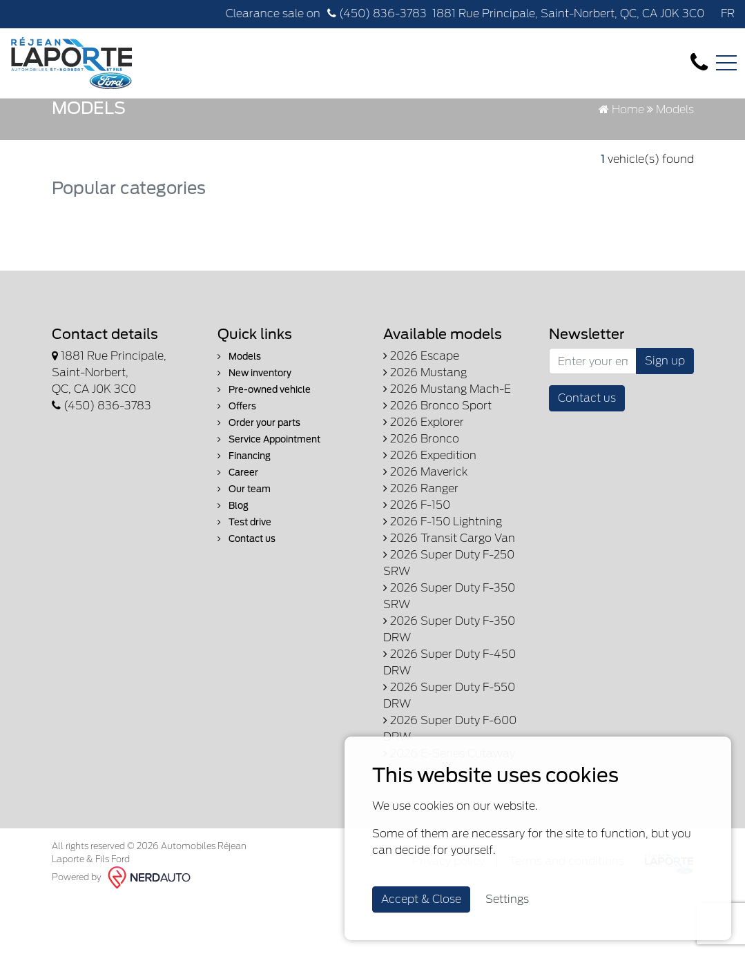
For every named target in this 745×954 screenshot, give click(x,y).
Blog (233, 561)
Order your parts (258, 478)
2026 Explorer (423, 477)
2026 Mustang (425, 427)
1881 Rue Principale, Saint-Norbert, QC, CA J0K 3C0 (568, 13)
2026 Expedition (429, 510)
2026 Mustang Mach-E (447, 444)
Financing (244, 511)
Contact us (246, 594)
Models (239, 412)
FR (728, 13)
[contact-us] (699, 62)
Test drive (244, 577)
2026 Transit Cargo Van (449, 593)
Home (621, 164)
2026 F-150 (416, 560)
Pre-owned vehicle (264, 445)
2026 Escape (421, 411)
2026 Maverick (425, 527)
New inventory (254, 428)
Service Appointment (268, 494)
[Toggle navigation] (726, 63)
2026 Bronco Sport (437, 460)
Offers (236, 461)
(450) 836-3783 (377, 13)
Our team (244, 544)
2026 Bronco (421, 493)
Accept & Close (421, 899)
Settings (507, 899)
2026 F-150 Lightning (442, 576)
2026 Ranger (420, 543)
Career (237, 528)
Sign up (665, 415)
